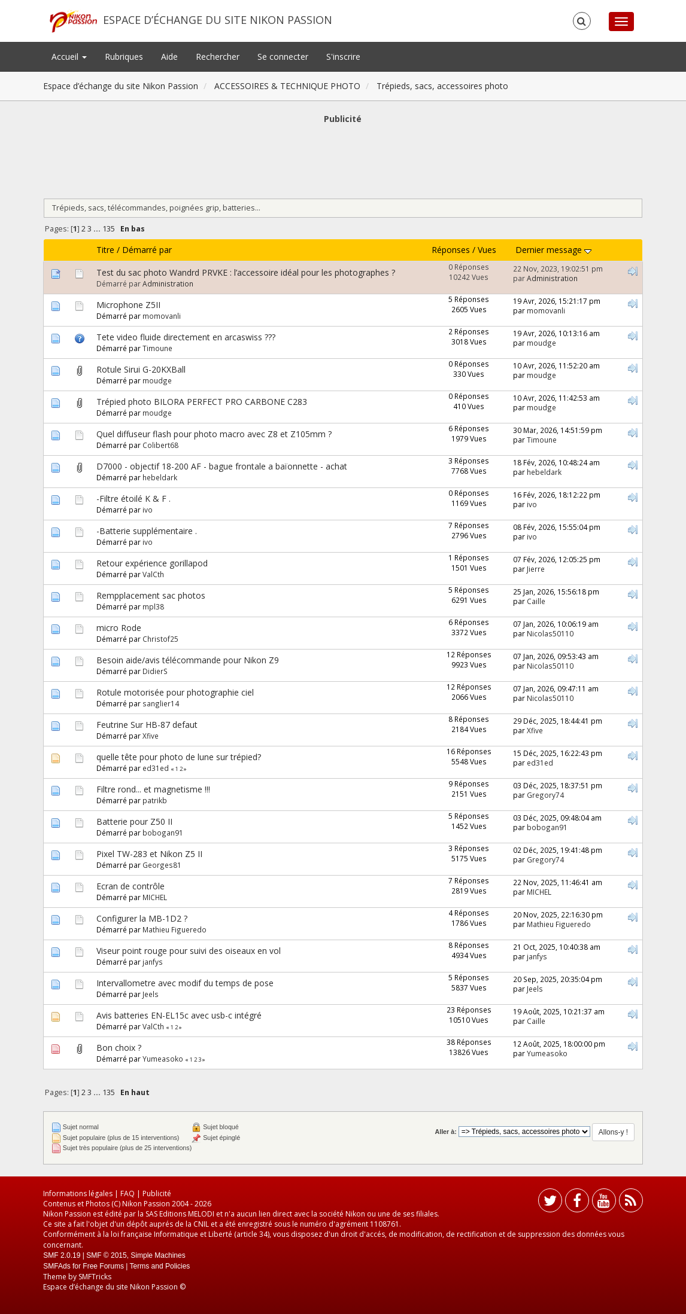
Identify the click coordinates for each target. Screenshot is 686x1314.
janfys (152, 962)
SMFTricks (94, 1277)
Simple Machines (157, 1255)
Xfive (150, 735)
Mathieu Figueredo (174, 929)
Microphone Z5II (128, 304)
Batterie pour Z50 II (134, 821)
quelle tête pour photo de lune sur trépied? (178, 757)
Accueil (69, 56)
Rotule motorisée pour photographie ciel (175, 692)
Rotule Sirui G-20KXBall (141, 369)
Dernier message (553, 249)
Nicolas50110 (550, 633)
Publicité (156, 1193)
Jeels (150, 994)
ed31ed (155, 768)
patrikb (154, 800)
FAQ (127, 1193)
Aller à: (445, 1131)
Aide (169, 56)
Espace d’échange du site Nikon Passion (217, 20)
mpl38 (153, 606)
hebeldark (159, 477)
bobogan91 (162, 832)
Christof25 (160, 639)
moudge (541, 342)
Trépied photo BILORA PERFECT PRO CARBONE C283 (201, 401)
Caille (536, 601)
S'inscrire (343, 56)
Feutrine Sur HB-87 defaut (147, 724)
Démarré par (147, 249)
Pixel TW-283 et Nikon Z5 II (149, 853)
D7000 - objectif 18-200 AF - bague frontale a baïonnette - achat (221, 466)
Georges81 (161, 865)
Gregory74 (545, 795)
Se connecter (282, 56)
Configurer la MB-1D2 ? (141, 918)
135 (108, 229)
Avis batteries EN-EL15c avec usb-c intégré (179, 1015)
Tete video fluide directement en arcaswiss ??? (185, 337)
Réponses (451, 249)
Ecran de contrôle (130, 886)
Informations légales (78, 1193)
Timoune (157, 348)
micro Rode (118, 627)
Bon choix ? (118, 1047)
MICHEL (154, 897)
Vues (487, 249)
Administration (167, 283)
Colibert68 (160, 445)
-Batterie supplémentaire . (146, 530)
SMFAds (56, 1266)
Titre (105, 249)
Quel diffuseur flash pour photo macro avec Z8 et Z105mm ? (214, 434)
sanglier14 (160, 703)
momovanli (161, 316)
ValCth (153, 574)
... (97, 229)
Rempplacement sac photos (150, 595)
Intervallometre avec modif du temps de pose (185, 983)
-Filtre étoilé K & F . (133, 498)
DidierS (155, 671)
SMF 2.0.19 (61, 1255)
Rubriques (124, 56)
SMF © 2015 (106, 1255)
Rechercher (217, 56)
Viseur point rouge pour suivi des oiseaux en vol (188, 950)
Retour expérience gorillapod (152, 563)
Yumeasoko (162, 1058)
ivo (147, 509)
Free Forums (103, 1266)
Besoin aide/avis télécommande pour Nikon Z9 (187, 660)
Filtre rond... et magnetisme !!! (153, 789)
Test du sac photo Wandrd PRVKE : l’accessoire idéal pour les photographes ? (245, 272)
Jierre (536, 569)
